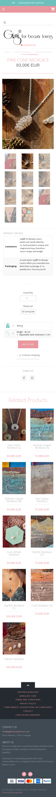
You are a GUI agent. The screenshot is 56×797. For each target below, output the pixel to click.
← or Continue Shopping (27, 355)
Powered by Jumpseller (12, 792)
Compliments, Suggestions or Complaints (28, 707)
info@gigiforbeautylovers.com (16, 731)
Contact (28, 711)
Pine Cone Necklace (44, 52)
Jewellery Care (28, 696)
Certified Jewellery (28, 692)
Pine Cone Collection (22, 52)
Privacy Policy (28, 703)
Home (6, 52)
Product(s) (28, 45)
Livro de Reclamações (28, 715)
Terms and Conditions (28, 699)
